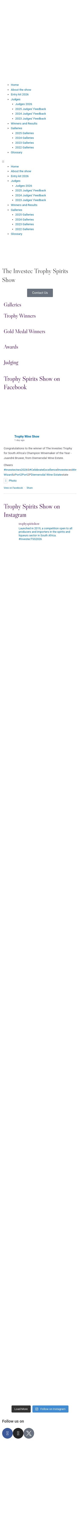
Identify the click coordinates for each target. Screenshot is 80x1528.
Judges (15, 99)
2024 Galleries (24, 137)
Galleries (16, 128)
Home (15, 84)
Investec (63, 469)
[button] (40, 161)
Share (30, 488)
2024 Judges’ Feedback (30, 113)
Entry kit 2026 (20, 94)
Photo (10, 480)
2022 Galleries (24, 147)
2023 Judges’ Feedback (30, 118)
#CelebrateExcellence (43, 469)
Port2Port (21, 474)
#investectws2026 (16, 469)
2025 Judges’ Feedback (30, 109)
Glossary (16, 152)
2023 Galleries (24, 142)
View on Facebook (13, 488)
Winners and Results (24, 123)
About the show (21, 89)
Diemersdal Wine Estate (46, 474)
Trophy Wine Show (26, 436)
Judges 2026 (23, 104)
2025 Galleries (24, 133)
